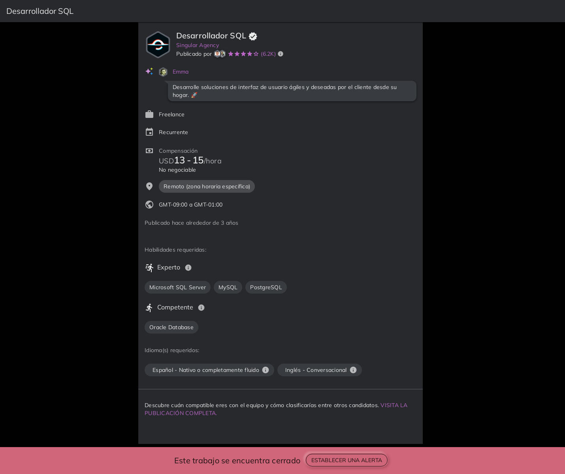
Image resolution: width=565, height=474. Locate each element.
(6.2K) (268, 53)
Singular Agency (197, 45)
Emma (181, 71)
